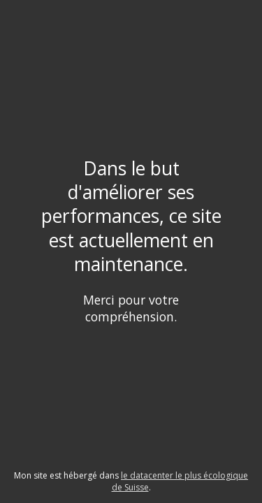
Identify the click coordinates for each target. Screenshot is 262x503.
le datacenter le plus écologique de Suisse (180, 481)
